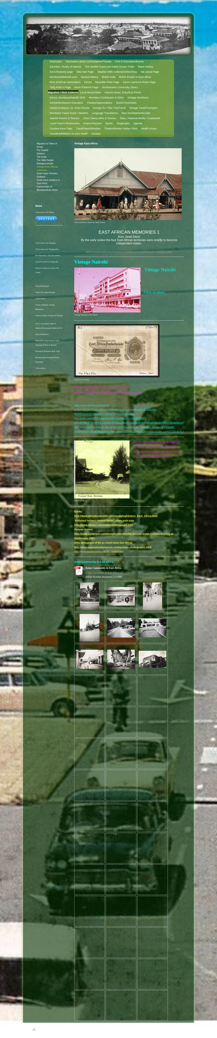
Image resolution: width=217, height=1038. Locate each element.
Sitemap (46, 1030)
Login (182, 1029)
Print (37, 1030)
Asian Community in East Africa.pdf (104, 572)
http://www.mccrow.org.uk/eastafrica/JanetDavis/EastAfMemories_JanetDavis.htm (129, 251)
